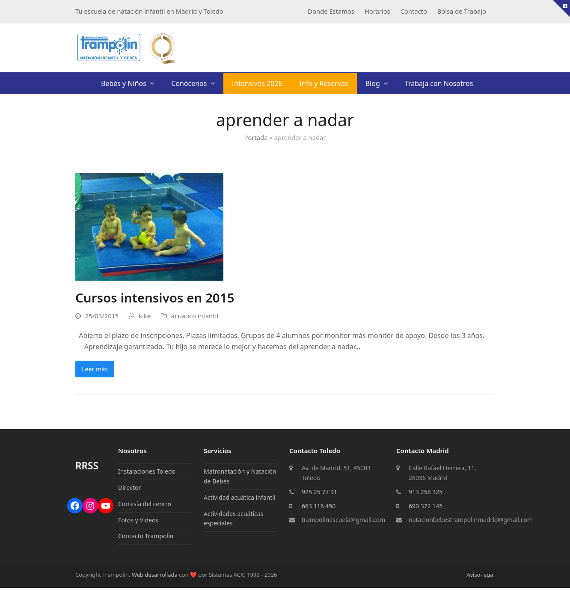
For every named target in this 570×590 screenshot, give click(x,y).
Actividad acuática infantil (240, 499)
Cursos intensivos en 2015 (155, 297)
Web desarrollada (155, 577)
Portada (256, 137)
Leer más (97, 370)
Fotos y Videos (138, 522)
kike (145, 315)
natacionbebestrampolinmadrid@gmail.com (471, 522)
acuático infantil (194, 315)
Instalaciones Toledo (146, 473)
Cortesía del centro (144, 506)
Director (129, 490)
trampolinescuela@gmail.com (343, 522)
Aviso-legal (480, 577)
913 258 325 (425, 494)
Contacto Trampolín (145, 538)
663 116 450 (318, 508)
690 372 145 (425, 508)
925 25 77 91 (319, 494)
